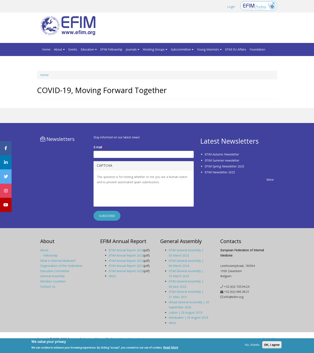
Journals (132, 49)
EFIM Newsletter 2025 (220, 172)
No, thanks (252, 345)
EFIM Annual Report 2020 (126, 271)
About (59, 49)
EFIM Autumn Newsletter (222, 154)
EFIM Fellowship (111, 49)
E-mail (99, 147)
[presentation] (129, 195)
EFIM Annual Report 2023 (126, 255)
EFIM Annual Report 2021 (126, 266)
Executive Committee (54, 271)
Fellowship (50, 255)
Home (46, 49)
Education (89, 49)
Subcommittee (182, 49)
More (270, 180)
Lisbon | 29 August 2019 (185, 312)
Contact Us (47, 287)
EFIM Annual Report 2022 (126, 261)
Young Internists (209, 49)
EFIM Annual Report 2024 (126, 250)
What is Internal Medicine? (58, 261)
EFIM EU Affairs (235, 49)
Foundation (257, 49)
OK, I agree (272, 344)
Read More (170, 347)
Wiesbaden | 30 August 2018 (188, 318)
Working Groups (155, 49)
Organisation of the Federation (61, 266)
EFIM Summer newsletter (222, 160)
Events (72, 49)
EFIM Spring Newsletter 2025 (224, 166)
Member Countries (53, 281)
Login (231, 7)
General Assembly (52, 276)
